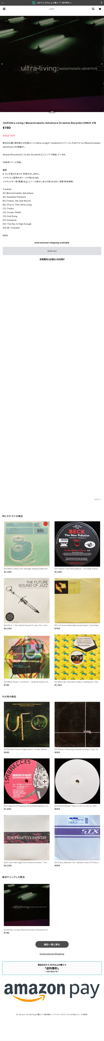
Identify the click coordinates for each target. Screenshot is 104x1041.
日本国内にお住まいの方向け (52, 259)
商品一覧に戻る (52, 944)
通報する (97, 499)
